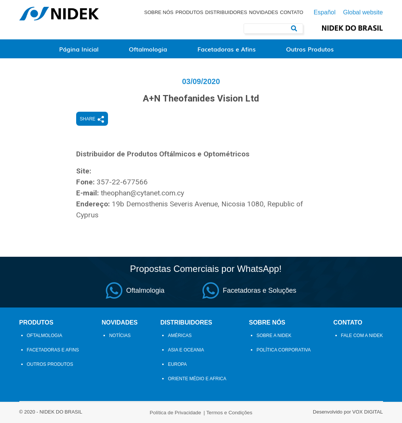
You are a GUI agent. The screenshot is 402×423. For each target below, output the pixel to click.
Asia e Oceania (186, 350)
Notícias (120, 335)
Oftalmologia (148, 48)
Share (92, 119)
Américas (180, 335)
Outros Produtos (310, 48)
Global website (363, 12)
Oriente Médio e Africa (197, 378)
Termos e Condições (229, 412)
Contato (291, 12)
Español (325, 12)
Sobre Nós (158, 12)
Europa (177, 364)
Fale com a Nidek (362, 335)
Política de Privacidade (175, 412)
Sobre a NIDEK (274, 335)
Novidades (263, 12)
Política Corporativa (284, 350)
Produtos (189, 12)
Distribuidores (226, 12)
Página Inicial (79, 48)
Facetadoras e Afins (226, 48)
